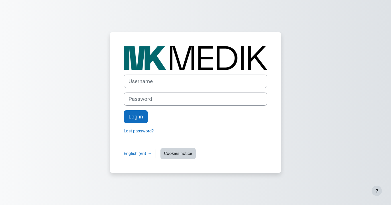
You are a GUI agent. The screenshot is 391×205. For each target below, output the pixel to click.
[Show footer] (377, 191)
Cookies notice (178, 153)
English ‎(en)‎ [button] (135, 153)
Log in (136, 117)
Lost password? (139, 131)
